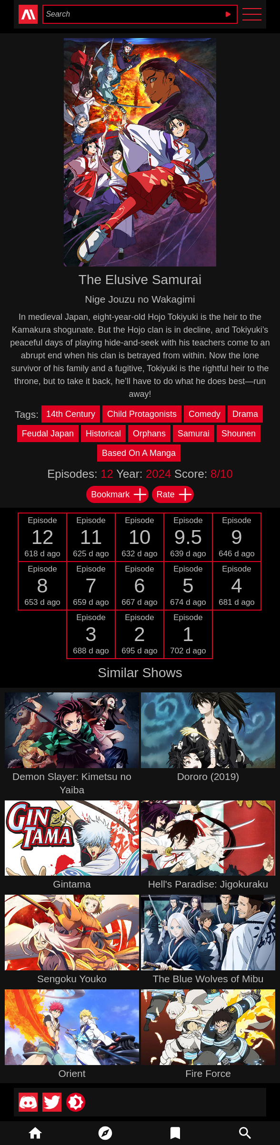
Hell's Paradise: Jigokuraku (208, 883)
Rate (175, 494)
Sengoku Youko (72, 978)
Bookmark (119, 494)
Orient (71, 1073)
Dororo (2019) (208, 776)
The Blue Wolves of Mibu (207, 978)
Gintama (71, 883)
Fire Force (208, 1073)
